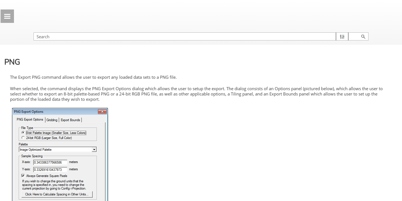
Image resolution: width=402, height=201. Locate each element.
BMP (31, 189)
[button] (371, 31)
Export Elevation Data (54, 110)
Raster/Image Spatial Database (46, 144)
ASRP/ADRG (39, 168)
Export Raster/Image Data (54, 120)
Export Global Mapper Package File (51, 48)
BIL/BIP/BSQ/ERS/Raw (48, 179)
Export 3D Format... (54, 99)
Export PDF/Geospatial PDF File (52, 78)
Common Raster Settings (50, 130)
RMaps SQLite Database (49, 158)
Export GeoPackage (41, 89)
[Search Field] (342, 31)
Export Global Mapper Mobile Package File (49, 65)
